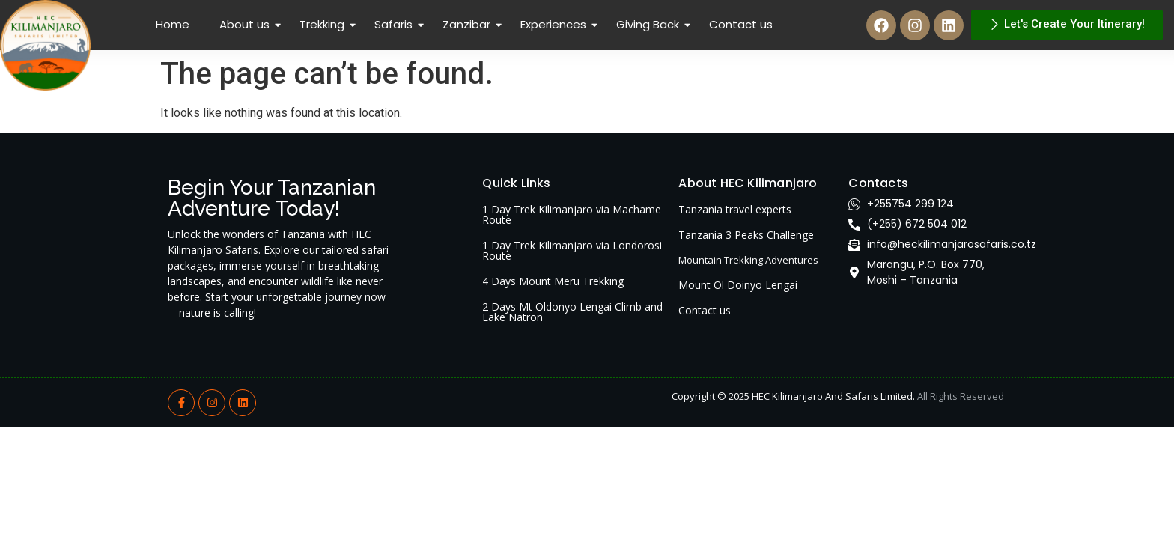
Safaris (395, 24)
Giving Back (649, 24)
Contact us (741, 24)
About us (246, 24)
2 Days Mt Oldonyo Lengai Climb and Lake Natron (572, 311)
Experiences (554, 24)
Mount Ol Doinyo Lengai (737, 285)
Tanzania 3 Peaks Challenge (746, 235)
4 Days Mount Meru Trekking (553, 281)
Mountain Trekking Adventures (748, 260)
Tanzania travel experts (734, 209)
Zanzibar (467, 24)
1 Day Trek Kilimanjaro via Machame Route (571, 214)
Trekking (323, 24)
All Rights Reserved (960, 396)
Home (172, 24)
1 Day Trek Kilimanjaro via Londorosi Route (572, 250)
